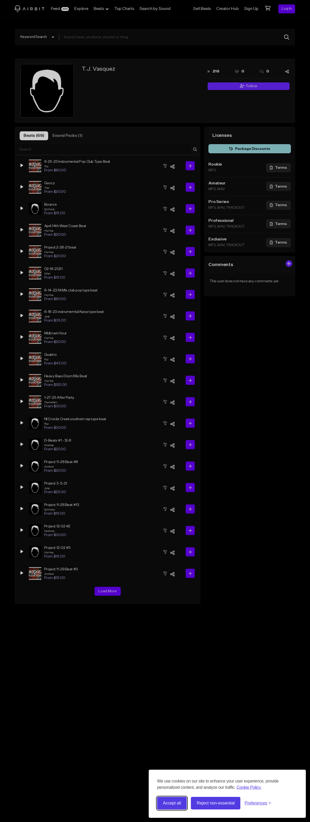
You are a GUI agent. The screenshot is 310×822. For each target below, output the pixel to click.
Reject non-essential (216, 803)
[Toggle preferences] (258, 803)
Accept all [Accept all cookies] (172, 803)
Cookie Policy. (249, 787)
